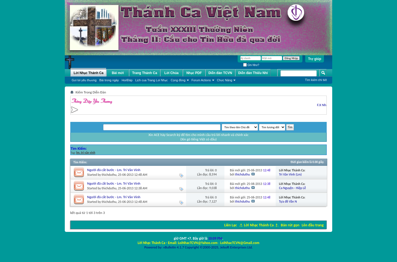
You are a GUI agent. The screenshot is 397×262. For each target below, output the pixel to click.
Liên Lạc (230, 225)
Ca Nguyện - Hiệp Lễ (292, 188)
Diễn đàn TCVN (220, 73)
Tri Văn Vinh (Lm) (290, 174)
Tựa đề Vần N (288, 201)
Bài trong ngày (109, 80)
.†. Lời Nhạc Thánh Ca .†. (258, 225)
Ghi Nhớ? (251, 65)
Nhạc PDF (194, 73)
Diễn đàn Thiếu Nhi (253, 73)
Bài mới (118, 73)
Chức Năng (224, 80)
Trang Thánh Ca (144, 73)
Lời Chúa (171, 73)
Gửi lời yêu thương (84, 80)
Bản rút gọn (290, 225)
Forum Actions (201, 80)
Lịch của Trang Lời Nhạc (151, 80)
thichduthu (109, 175)
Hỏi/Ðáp (127, 80)
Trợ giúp (314, 59)
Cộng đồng (178, 80)
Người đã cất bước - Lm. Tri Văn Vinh (113, 170)
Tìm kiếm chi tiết (316, 80)
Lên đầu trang (313, 225)
